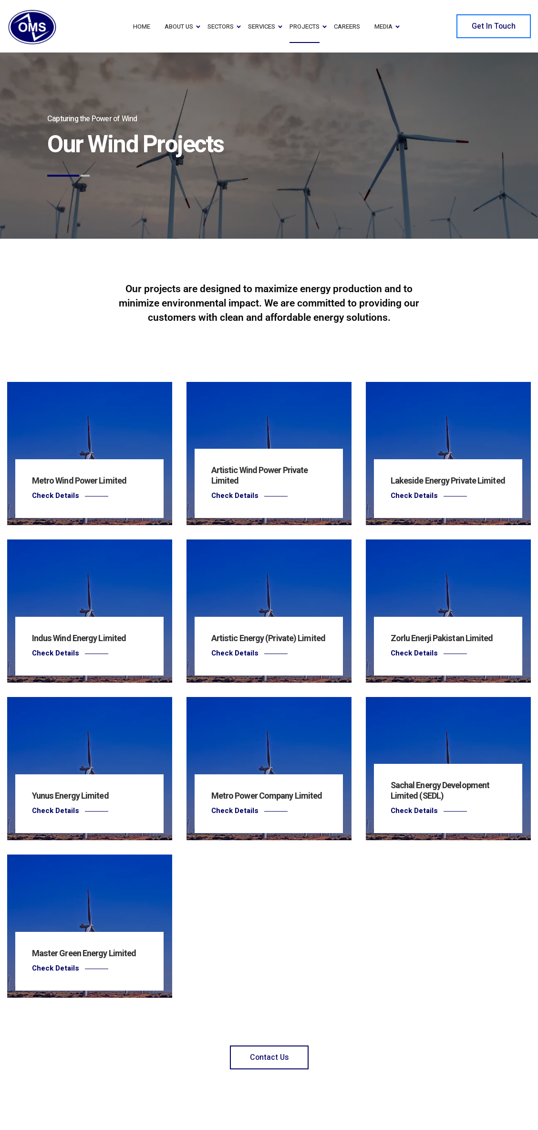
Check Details (55, 495)
